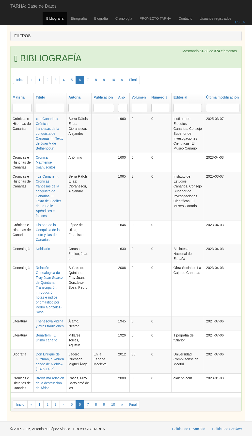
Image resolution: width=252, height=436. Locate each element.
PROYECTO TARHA (155, 18)
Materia (19, 97)
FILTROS (22, 36)
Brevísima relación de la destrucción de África (50, 383)
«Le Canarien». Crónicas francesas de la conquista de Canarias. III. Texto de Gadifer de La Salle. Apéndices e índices (48, 196)
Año (121, 97)
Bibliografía (54, 18)
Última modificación (222, 97)
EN (242, 22)
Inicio (20, 80)
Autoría (74, 97)
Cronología (123, 18)
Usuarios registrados (215, 18)
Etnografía (79, 18)
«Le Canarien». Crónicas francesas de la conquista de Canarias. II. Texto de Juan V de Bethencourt (49, 133)
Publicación (103, 97)
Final (133, 80)
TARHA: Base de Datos (33, 6)
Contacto (185, 18)
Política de (227, 429)
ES (237, 22)
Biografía (101, 18)
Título (40, 97)
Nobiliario (43, 249)
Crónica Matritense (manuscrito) (45, 162)
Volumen (139, 97)
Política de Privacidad (188, 429)
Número (159, 97)
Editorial (180, 97)
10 (113, 80)
